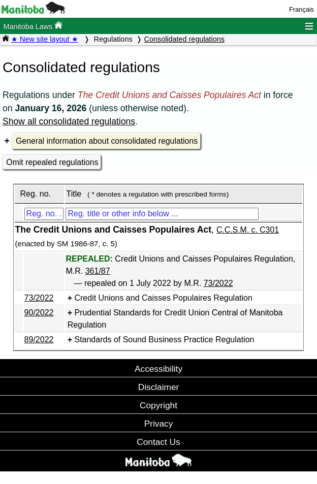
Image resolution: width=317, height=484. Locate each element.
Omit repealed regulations (52, 162)
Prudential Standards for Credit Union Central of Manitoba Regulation (175, 318)
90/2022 (39, 312)
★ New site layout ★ (44, 39)
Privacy (158, 423)
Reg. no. (35, 193)
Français (301, 9)
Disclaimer (158, 387)
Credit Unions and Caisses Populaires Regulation (163, 298)
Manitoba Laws (32, 25)
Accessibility (158, 369)
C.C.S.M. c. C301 (247, 229)
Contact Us (158, 442)
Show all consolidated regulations (69, 121)
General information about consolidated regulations (107, 141)
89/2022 (39, 339)
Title (73, 193)
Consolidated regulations (184, 39)
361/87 (97, 271)
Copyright (158, 405)
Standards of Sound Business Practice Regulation (164, 339)
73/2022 (218, 283)
